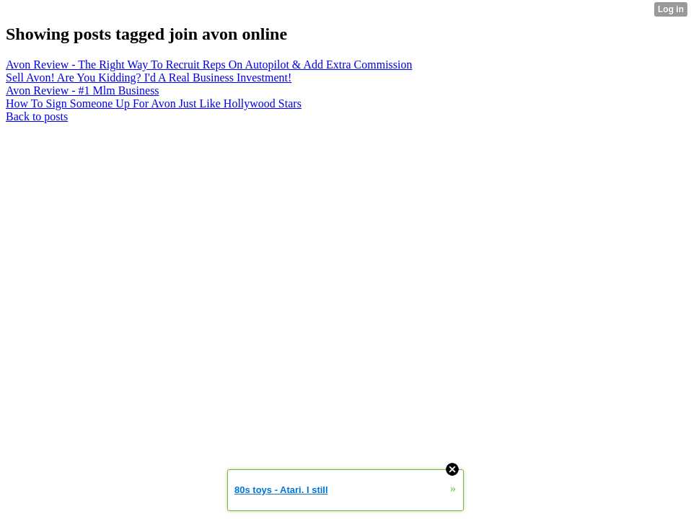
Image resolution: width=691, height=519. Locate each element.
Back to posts (37, 116)
